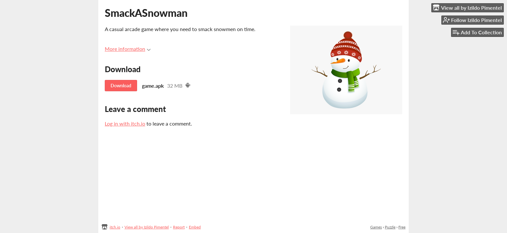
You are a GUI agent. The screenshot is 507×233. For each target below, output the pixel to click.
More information (128, 49)
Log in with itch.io (125, 123)
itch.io (115, 227)
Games (376, 227)
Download (121, 85)
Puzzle (390, 227)
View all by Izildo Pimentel (146, 227)
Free (401, 227)
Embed (195, 227)
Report (179, 227)
